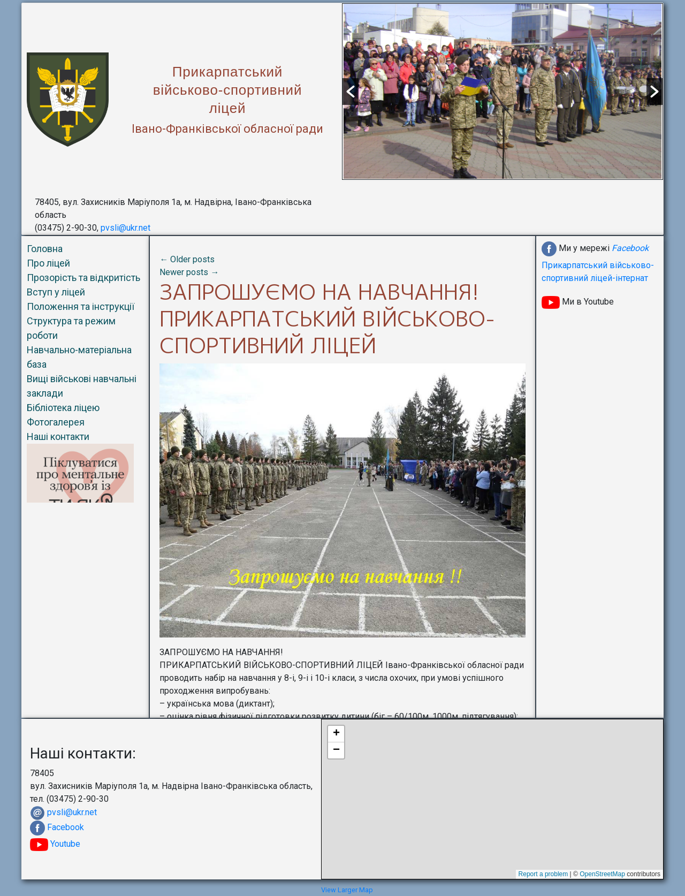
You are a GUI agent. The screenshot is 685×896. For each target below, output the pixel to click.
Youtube (55, 844)
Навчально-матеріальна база (79, 357)
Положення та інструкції (80, 306)
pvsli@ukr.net (125, 228)
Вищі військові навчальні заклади (81, 386)
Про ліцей (48, 263)
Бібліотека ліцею (63, 407)
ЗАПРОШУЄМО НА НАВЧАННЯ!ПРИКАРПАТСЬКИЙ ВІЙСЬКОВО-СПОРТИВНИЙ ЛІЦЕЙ (327, 318)
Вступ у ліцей (56, 292)
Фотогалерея (56, 422)
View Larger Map (347, 890)
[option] (502, 91)
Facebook (65, 827)
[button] (350, 91)
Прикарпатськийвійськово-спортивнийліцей (227, 90)
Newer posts (189, 272)
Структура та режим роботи (71, 328)
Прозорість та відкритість (83, 277)
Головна (45, 248)
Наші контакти (58, 436)
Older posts (187, 259)
